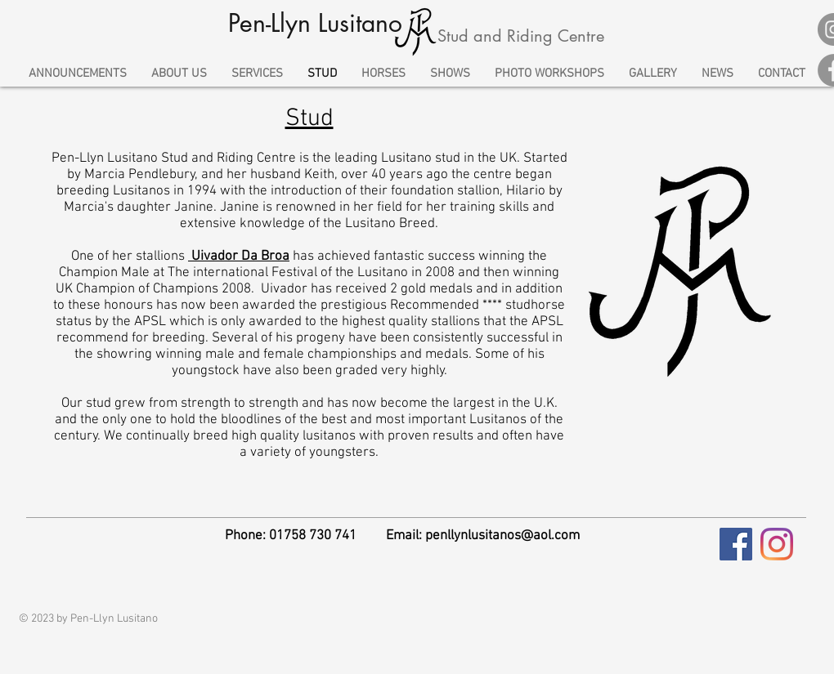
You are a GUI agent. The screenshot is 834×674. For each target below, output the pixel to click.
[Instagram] (776, 544)
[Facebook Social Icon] (736, 544)
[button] (257, 74)
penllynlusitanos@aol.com (502, 536)
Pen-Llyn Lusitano (315, 23)
